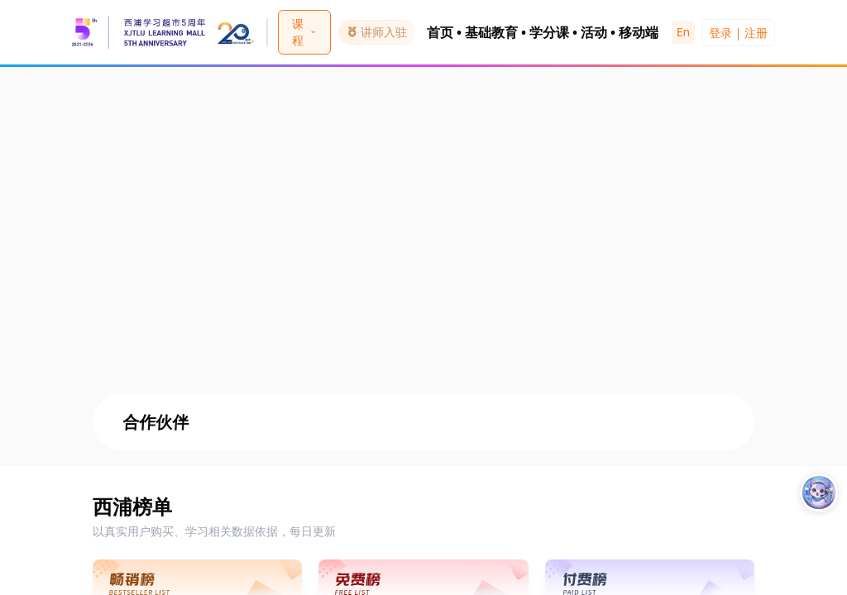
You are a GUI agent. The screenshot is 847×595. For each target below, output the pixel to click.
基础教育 (491, 32)
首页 (440, 32)
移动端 (638, 32)
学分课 (549, 32)
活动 (594, 32)
